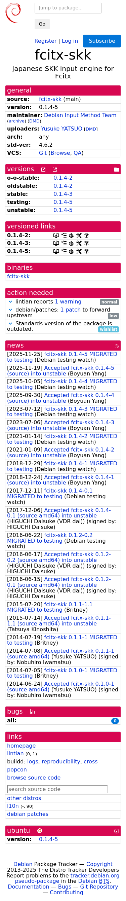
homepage (21, 746)
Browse (60, 153)
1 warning (68, 301)
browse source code (33, 777)
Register (46, 40)
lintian (15, 753)
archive (17, 120)
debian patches (27, 814)
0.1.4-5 (63, 202)
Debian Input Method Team (80, 115)
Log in (70, 40)
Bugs (65, 887)
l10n (13, 806)
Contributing (66, 892)
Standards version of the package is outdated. (63, 326)
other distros (24, 798)
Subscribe (102, 41)
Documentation (28, 887)
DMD (34, 120)
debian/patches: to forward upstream (63, 313)
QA (78, 153)
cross (90, 761)
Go (42, 24)
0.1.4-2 (63, 178)
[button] (10, 301)
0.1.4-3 (63, 194)
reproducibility (61, 761)
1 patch (70, 310)
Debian (23, 864)
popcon (17, 769)
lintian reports (63, 302)
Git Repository (99, 887)
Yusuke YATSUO (61, 128)
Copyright (99, 864)
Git (43, 153)
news (15, 345)
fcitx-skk (50, 99)
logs (32, 761)
